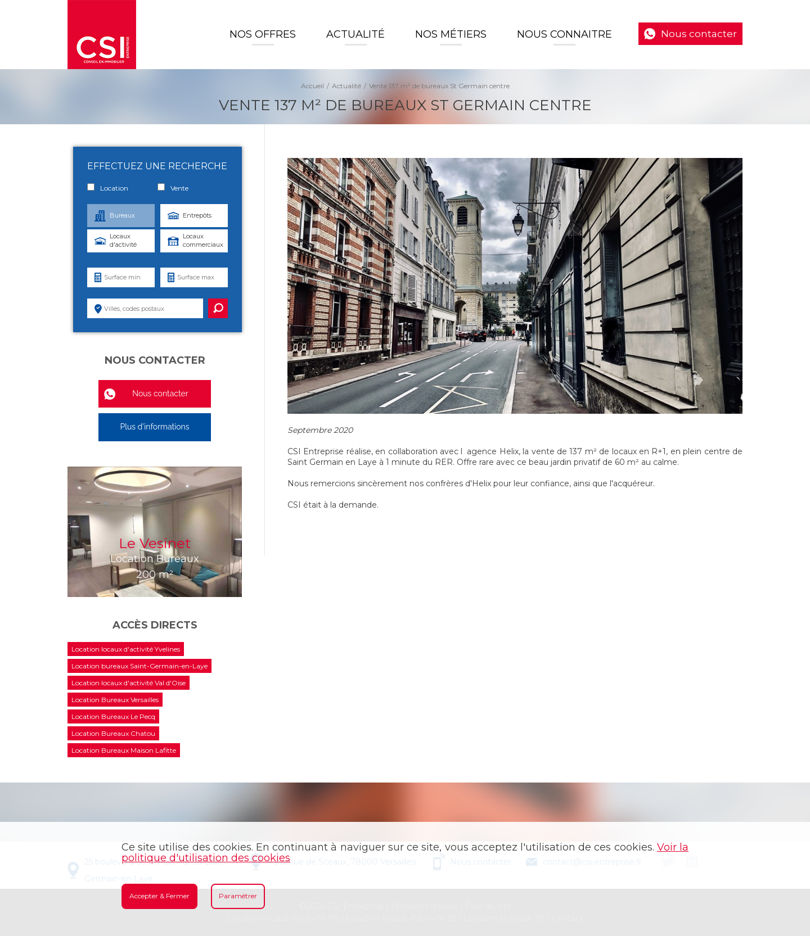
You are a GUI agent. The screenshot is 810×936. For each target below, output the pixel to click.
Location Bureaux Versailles (115, 699)
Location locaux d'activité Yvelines (125, 649)
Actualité (355, 34)
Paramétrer (238, 896)
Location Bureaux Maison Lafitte (123, 750)
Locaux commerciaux (203, 240)
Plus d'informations (154, 426)
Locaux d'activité (123, 240)
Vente (173, 187)
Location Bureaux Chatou (113, 733)
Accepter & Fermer (159, 896)
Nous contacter (699, 33)
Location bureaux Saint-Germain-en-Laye (139, 666)
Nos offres (263, 34)
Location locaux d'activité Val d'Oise (128, 683)
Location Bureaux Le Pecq (113, 716)
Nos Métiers (451, 34)
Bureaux (122, 215)
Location (107, 187)
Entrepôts (197, 215)
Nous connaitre (564, 34)
